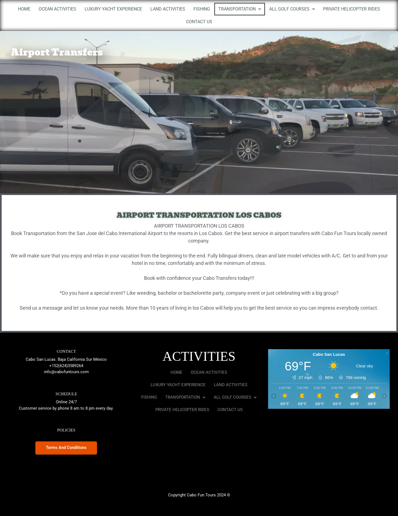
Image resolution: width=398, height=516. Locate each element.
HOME (24, 9)
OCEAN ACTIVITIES (57, 9)
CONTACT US (199, 21)
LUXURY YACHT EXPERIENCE (113, 9)
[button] (239, 9)
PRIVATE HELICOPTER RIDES (351, 9)
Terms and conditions (66, 447)
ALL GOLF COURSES (292, 9)
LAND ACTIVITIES (167, 9)
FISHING (201, 9)
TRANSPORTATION (239, 9)
